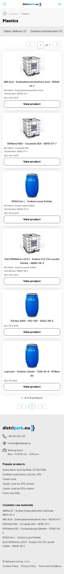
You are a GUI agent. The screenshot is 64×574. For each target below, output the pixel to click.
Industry (14, 14)
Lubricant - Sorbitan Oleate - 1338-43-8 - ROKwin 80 (32, 373)
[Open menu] (59, 4)
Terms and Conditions (49, 566)
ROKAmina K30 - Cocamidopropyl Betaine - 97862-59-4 (32, 530)
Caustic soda (9, 479)
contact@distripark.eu (19, 443)
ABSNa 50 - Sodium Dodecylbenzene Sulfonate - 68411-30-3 (29, 512)
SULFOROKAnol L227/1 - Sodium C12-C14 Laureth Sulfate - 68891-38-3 (32, 261)
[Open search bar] (4, 4)
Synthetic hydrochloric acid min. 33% (22, 474)
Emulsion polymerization (46, 31)
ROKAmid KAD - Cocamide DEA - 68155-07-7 (32, 143)
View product (32, 104)
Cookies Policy (10, 566)
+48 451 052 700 (16, 436)
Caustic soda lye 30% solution (18, 483)
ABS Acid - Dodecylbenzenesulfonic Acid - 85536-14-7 (32, 83)
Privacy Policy (28, 566)
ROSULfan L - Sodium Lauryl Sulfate (32, 201)
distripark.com (12, 561)
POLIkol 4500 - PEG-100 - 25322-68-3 (32, 320)
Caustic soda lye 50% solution (18, 488)
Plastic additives (15, 31)
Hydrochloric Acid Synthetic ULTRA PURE (24, 469)
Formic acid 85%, (12, 493)
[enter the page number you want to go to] (40, 45)
